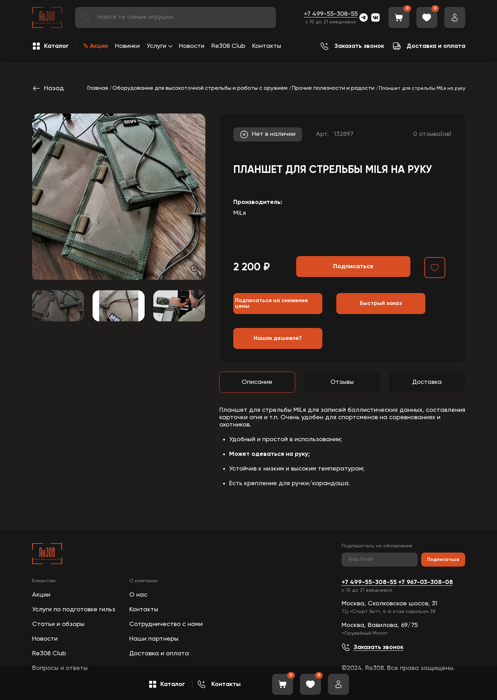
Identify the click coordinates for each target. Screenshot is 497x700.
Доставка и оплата (159, 653)
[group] (118, 197)
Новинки (127, 46)
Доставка (427, 382)
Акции (41, 595)
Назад (48, 88)
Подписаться (443, 559)
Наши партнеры (153, 639)
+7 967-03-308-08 (425, 582)
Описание (257, 382)
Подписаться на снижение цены (271, 303)
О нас (138, 595)
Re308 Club (228, 46)
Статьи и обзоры (58, 624)
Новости (191, 46)
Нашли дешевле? (278, 338)
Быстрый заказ (381, 303)
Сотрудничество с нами (166, 624)
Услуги (156, 46)
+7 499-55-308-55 (331, 14)
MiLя (239, 213)
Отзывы (342, 382)
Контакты (266, 46)
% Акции (95, 46)
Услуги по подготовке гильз (73, 609)
